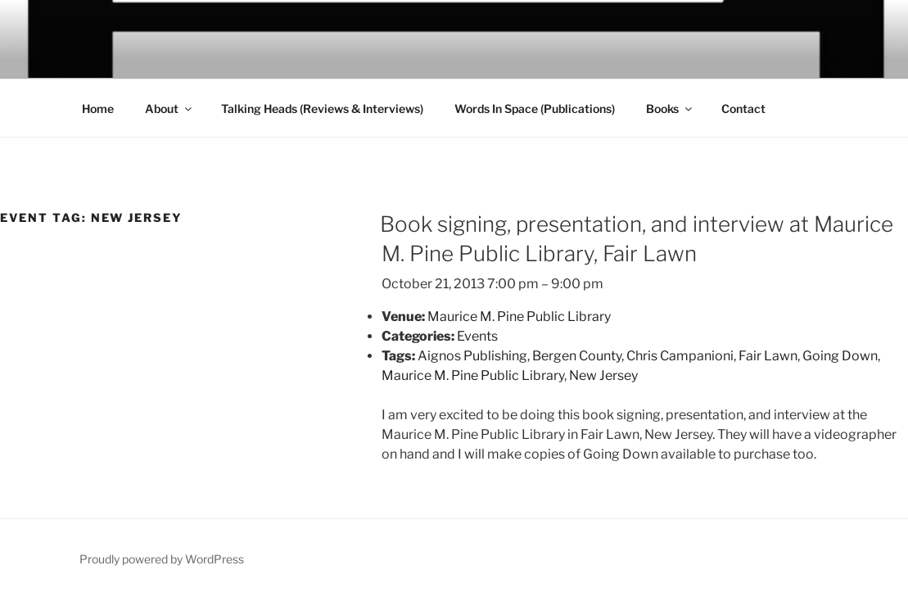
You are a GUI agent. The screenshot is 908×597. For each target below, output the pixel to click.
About (169, 108)
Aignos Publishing (472, 356)
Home (98, 108)
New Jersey (603, 375)
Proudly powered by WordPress (161, 559)
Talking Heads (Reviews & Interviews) (322, 108)
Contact (743, 108)
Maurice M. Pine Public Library (473, 375)
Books (670, 108)
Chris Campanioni (680, 356)
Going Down (840, 356)
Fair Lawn (768, 356)
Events (477, 336)
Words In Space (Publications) (534, 108)
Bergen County (576, 356)
